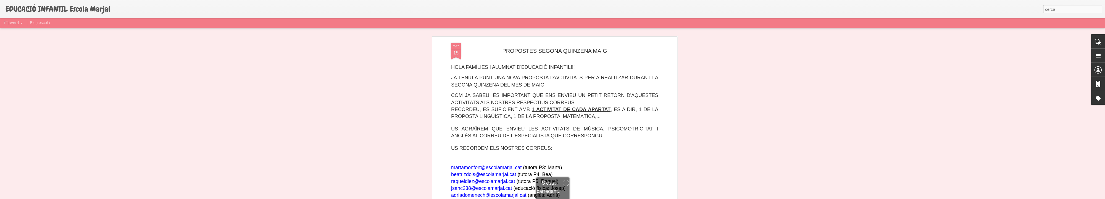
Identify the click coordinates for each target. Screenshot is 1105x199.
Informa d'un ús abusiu (599, 196)
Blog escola (40, 22)
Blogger (577, 196)
